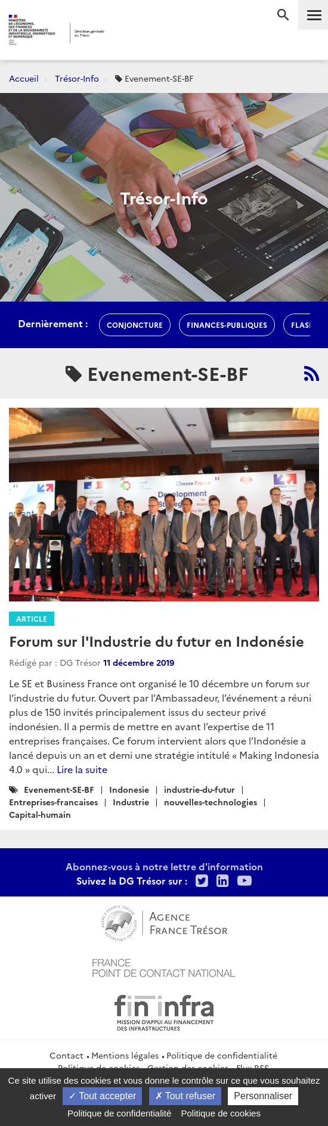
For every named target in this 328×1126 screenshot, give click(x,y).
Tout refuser (185, 1096)
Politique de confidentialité (221, 1055)
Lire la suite (82, 769)
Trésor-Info (77, 78)
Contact (66, 1055)
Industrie (131, 802)
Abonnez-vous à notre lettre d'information (164, 866)
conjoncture (135, 325)
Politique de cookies (221, 1113)
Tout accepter (102, 1096)
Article (31, 618)
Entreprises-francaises (53, 802)
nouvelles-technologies (210, 802)
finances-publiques (227, 325)
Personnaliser (263, 1096)
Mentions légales (125, 1055)
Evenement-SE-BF (59, 789)
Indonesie (129, 789)
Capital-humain (40, 814)
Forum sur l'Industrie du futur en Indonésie (156, 640)
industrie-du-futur (199, 789)
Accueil (24, 78)
